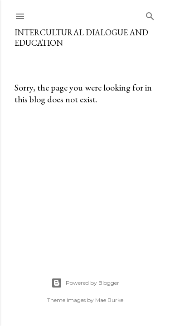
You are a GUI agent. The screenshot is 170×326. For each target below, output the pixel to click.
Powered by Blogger (85, 283)
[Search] (150, 14)
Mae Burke (109, 300)
